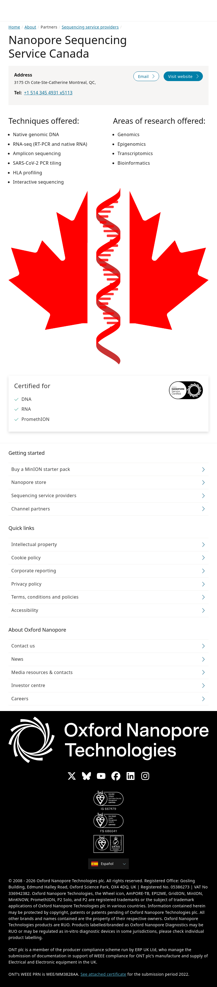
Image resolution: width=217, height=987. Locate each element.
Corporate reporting (33, 571)
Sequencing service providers (44, 495)
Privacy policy (26, 584)
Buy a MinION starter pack (40, 469)
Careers (20, 698)
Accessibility (24, 610)
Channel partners (30, 509)
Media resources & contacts (42, 672)
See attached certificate (103, 974)
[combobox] (110, 864)
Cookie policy (26, 558)
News (17, 659)
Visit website (180, 76)
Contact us (23, 646)
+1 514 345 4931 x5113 (48, 93)
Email (143, 76)
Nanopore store (28, 482)
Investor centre (28, 685)
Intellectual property (34, 544)
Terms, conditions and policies (45, 597)
